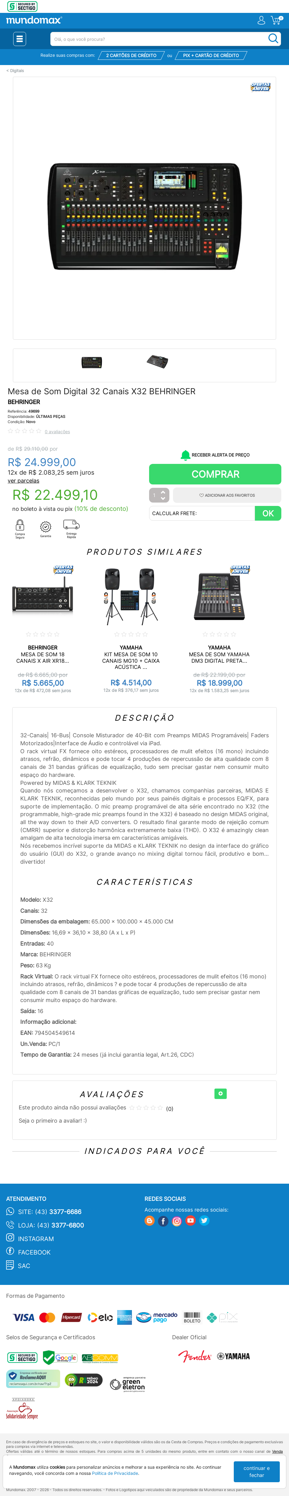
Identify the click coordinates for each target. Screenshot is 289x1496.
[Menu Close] (19, 39)
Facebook (34, 1252)
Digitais (17, 70)
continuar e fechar (257, 1471)
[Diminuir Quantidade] (163, 499)
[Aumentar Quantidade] (163, 492)
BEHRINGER (24, 402)
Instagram (36, 1239)
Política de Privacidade (115, 1473)
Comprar (215, 474)
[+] (220, 1094)
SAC (24, 1266)
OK (268, 513)
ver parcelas (23, 480)
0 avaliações (57, 431)
